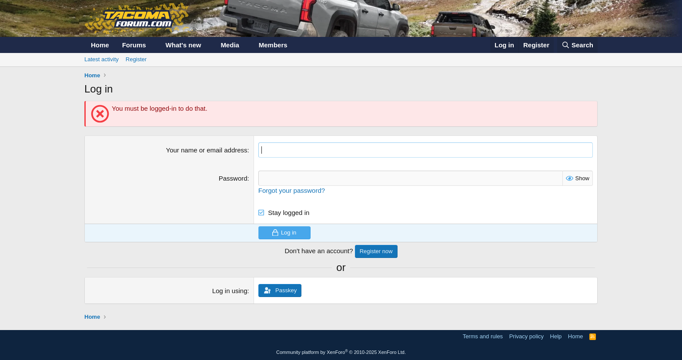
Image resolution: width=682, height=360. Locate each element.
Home (100, 45)
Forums (134, 45)
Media (230, 45)
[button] (153, 45)
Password (233, 178)
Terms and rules (483, 336)
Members (273, 45)
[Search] (577, 45)
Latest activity (101, 59)
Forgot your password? (291, 190)
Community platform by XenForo (341, 352)
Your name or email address (206, 150)
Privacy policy (526, 336)
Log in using (229, 290)
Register (136, 59)
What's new (183, 45)
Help (556, 336)
